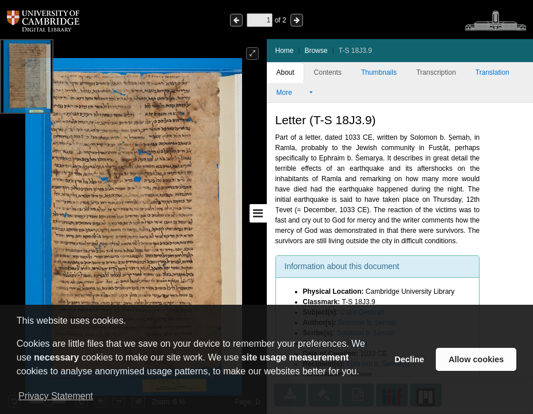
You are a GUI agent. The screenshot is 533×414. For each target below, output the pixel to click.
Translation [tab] (492, 72)
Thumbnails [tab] (379, 72)
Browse (316, 51)
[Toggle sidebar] (258, 213)
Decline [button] (409, 359)
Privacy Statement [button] (55, 396)
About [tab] (285, 72)
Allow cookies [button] (476, 359)
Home (284, 51)
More (292, 93)
